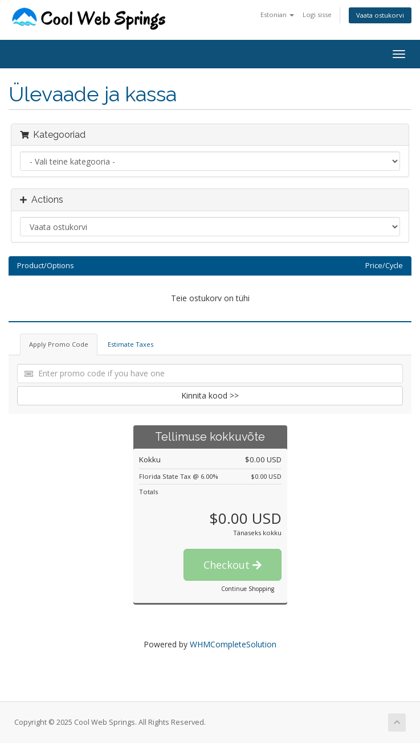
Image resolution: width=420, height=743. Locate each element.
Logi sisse (317, 14)
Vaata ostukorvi (380, 15)
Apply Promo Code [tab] (58, 344)
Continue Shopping (247, 589)
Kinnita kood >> (210, 395)
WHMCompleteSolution (233, 644)
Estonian (277, 14)
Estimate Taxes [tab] (130, 344)
